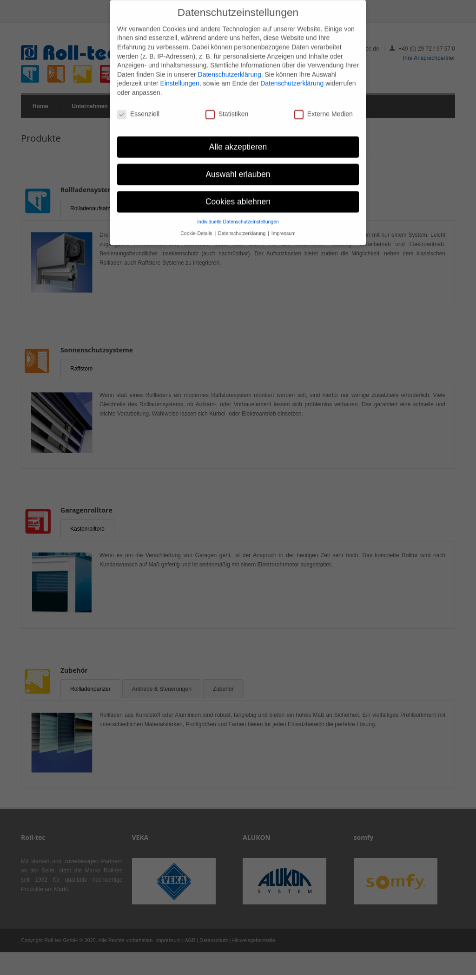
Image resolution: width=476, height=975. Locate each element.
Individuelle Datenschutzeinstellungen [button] (238, 217)
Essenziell (138, 109)
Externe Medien (323, 109)
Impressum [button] (283, 228)
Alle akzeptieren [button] (238, 142)
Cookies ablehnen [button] (238, 197)
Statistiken (227, 109)
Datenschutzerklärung (229, 69)
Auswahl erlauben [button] (237, 169)
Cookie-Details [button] (196, 228)
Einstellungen (179, 79)
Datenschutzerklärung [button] (242, 228)
